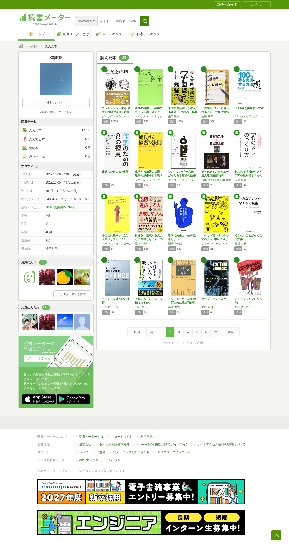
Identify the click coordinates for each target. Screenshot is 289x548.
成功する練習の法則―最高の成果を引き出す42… (149, 175)
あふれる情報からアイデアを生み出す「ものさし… (248, 175)
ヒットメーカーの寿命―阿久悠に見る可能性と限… (182, 302)
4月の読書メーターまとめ (56, 112)
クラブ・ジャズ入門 (213, 298)
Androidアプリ (89, 460)
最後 (230, 332)
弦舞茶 (33, 46)
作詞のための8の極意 (115, 171)
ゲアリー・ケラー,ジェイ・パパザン (183, 179)
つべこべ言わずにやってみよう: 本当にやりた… (215, 239)
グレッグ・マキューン (115, 116)
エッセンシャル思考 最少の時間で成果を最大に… (116, 112)
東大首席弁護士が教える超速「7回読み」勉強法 (182, 112)
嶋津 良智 (141, 243)
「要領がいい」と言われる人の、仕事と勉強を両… (215, 112)
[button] (144, 21)
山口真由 (173, 116)
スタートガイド (121, 436)
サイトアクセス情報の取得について (221, 444)
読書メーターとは (91, 436)
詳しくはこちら (39, 358)
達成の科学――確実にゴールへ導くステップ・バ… (149, 112)
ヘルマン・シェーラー (115, 307)
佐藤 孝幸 (207, 116)
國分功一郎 (175, 243)
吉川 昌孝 (240, 179)
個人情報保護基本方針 (114, 444)
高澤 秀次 (174, 307)
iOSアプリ (114, 460)
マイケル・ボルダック (149, 116)
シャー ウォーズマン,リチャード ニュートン (216, 243)
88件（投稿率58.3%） (60, 207)
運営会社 (85, 444)
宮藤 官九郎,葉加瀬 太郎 (216, 179)
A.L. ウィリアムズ (245, 116)
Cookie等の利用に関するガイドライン (163, 444)
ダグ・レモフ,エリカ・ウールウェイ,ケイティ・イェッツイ (150, 179)
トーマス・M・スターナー (117, 243)
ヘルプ (83, 452)
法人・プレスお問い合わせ (131, 452)
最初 (137, 332)
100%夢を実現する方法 (249, 108)
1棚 (47, 215)
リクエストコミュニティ (174, 452)
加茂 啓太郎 (241, 307)
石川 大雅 (240, 243)
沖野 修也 (207, 307)
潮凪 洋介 (141, 307)
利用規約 (146, 436)
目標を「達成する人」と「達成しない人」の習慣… (149, 239)
